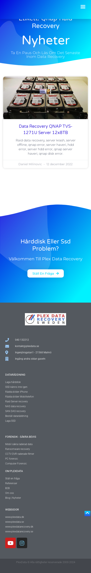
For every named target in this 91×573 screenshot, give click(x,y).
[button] (83, 7)
